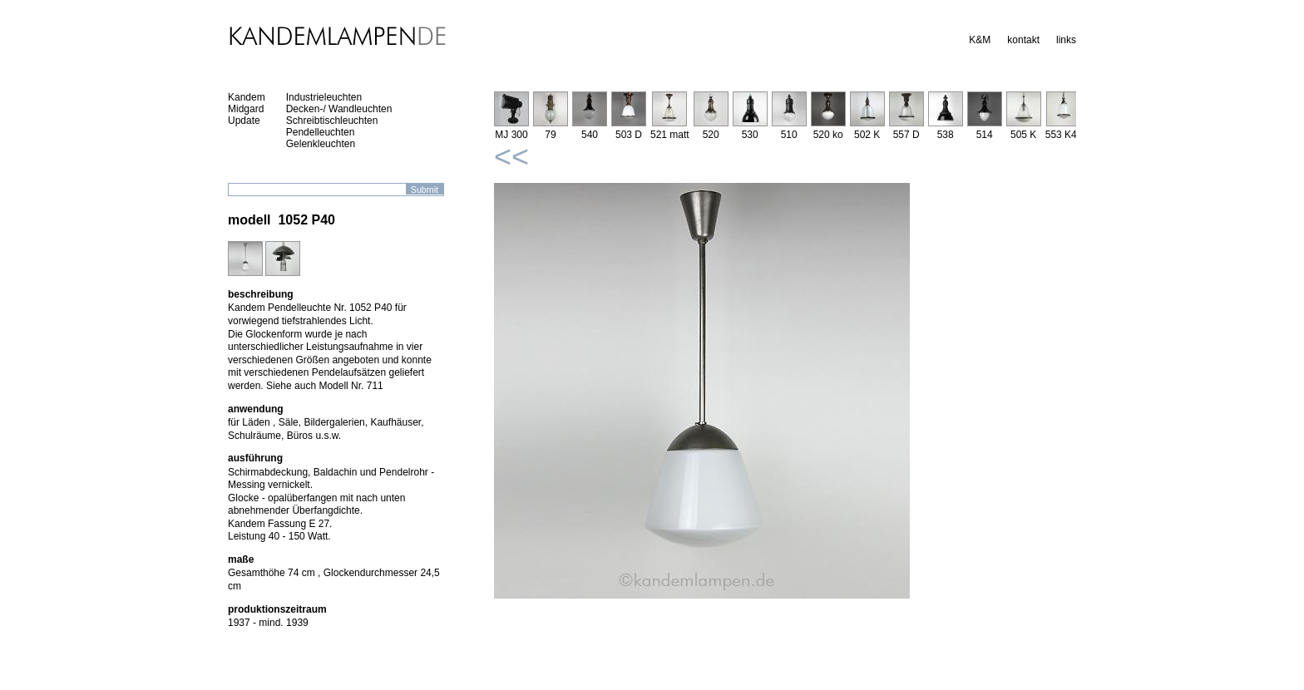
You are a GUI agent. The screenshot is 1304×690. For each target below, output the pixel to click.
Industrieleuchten (324, 97)
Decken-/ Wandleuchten (339, 109)
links (1066, 40)
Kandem (246, 97)
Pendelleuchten (320, 132)
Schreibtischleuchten (332, 120)
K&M (979, 40)
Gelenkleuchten (320, 144)
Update (244, 120)
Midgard (246, 109)
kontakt (1023, 40)
